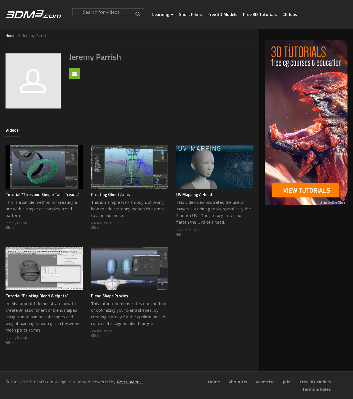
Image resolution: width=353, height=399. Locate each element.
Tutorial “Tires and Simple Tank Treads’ (42, 194)
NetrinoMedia (130, 381)
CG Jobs (289, 14)
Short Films (190, 14)
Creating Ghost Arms (110, 194)
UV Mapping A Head (194, 194)
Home (214, 381)
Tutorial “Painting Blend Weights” (37, 296)
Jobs (287, 381)
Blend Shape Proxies (109, 296)
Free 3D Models (222, 14)
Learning (162, 14)
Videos (12, 130)
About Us (237, 381)
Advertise (265, 381)
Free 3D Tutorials (260, 14)
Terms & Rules (316, 389)
